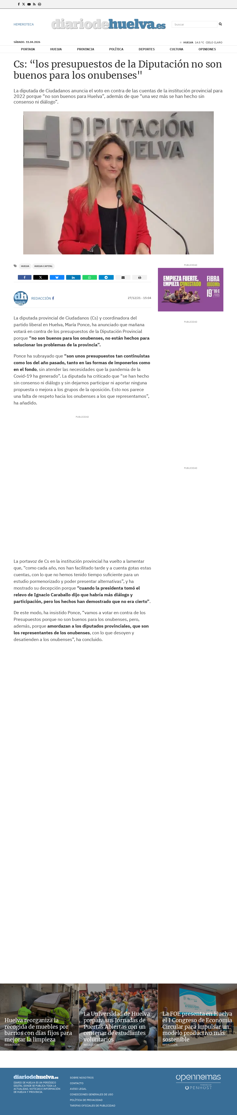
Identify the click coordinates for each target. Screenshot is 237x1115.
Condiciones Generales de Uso (91, 1094)
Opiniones (207, 49)
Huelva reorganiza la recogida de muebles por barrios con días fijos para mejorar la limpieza (38, 1030)
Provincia (85, 49)
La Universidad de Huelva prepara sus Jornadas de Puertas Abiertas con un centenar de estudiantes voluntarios (117, 1026)
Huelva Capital (43, 266)
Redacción (41, 298)
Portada (28, 49)
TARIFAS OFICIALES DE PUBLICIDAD (92, 1105)
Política (116, 49)
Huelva (56, 49)
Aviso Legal (78, 1088)
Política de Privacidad (86, 1100)
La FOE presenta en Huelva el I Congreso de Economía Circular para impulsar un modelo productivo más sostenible (197, 1026)
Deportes (147, 49)
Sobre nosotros (82, 1077)
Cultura (176, 49)
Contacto (77, 1083)
